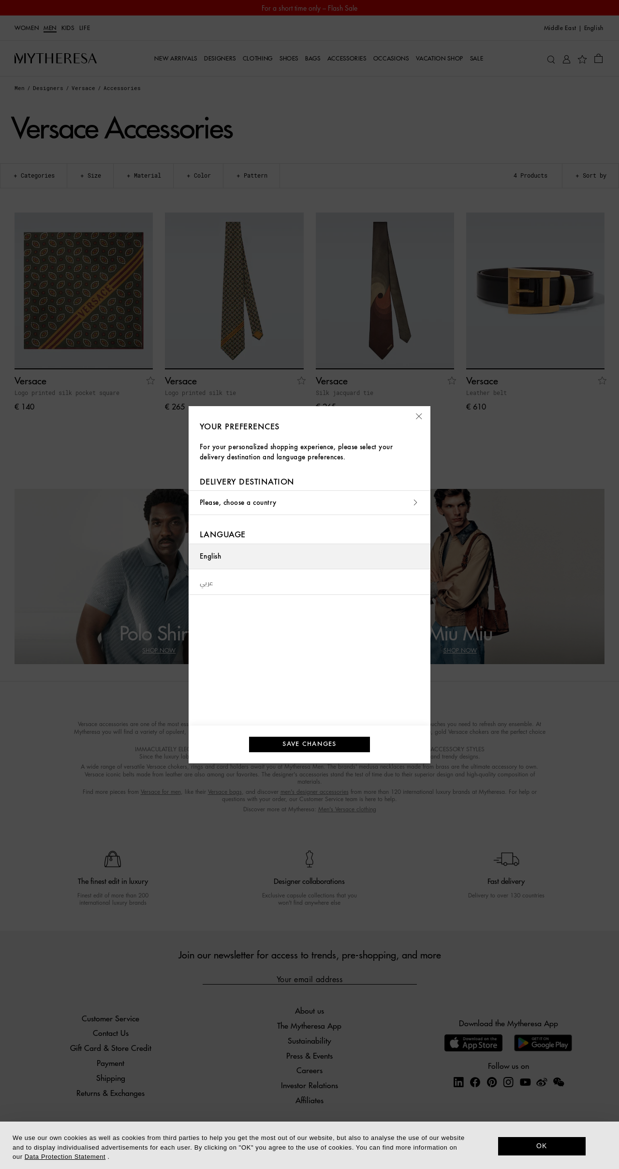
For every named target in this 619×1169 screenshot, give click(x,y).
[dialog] (309, 1145)
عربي (207, 582)
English (210, 556)
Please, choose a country (309, 503)
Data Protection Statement (65, 1156)
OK (541, 1146)
